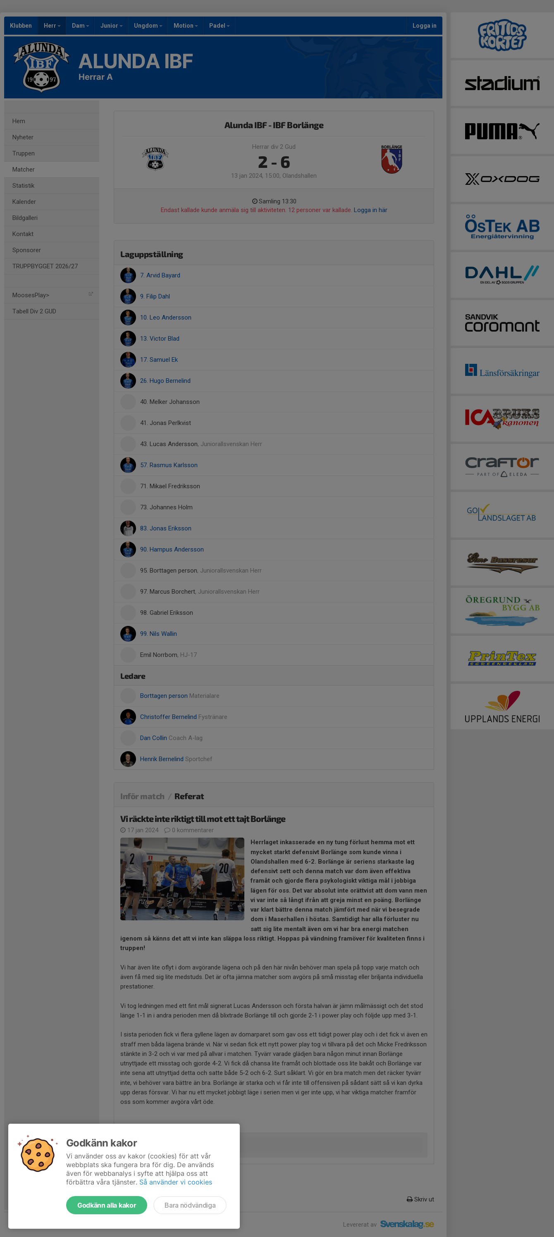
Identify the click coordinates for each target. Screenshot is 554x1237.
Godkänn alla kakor (106, 1205)
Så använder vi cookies (175, 1182)
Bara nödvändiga (190, 1205)
